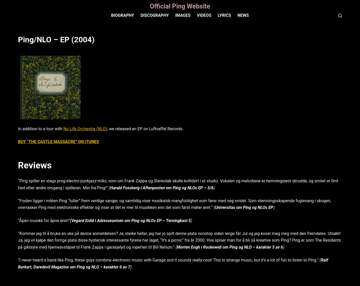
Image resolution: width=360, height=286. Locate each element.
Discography (154, 15)
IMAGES (182, 15)
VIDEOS (204, 15)
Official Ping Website (180, 6)
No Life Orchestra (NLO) (85, 128)
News (243, 15)
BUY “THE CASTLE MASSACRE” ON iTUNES (58, 141)
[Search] (340, 16)
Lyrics (224, 15)
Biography (122, 15)
